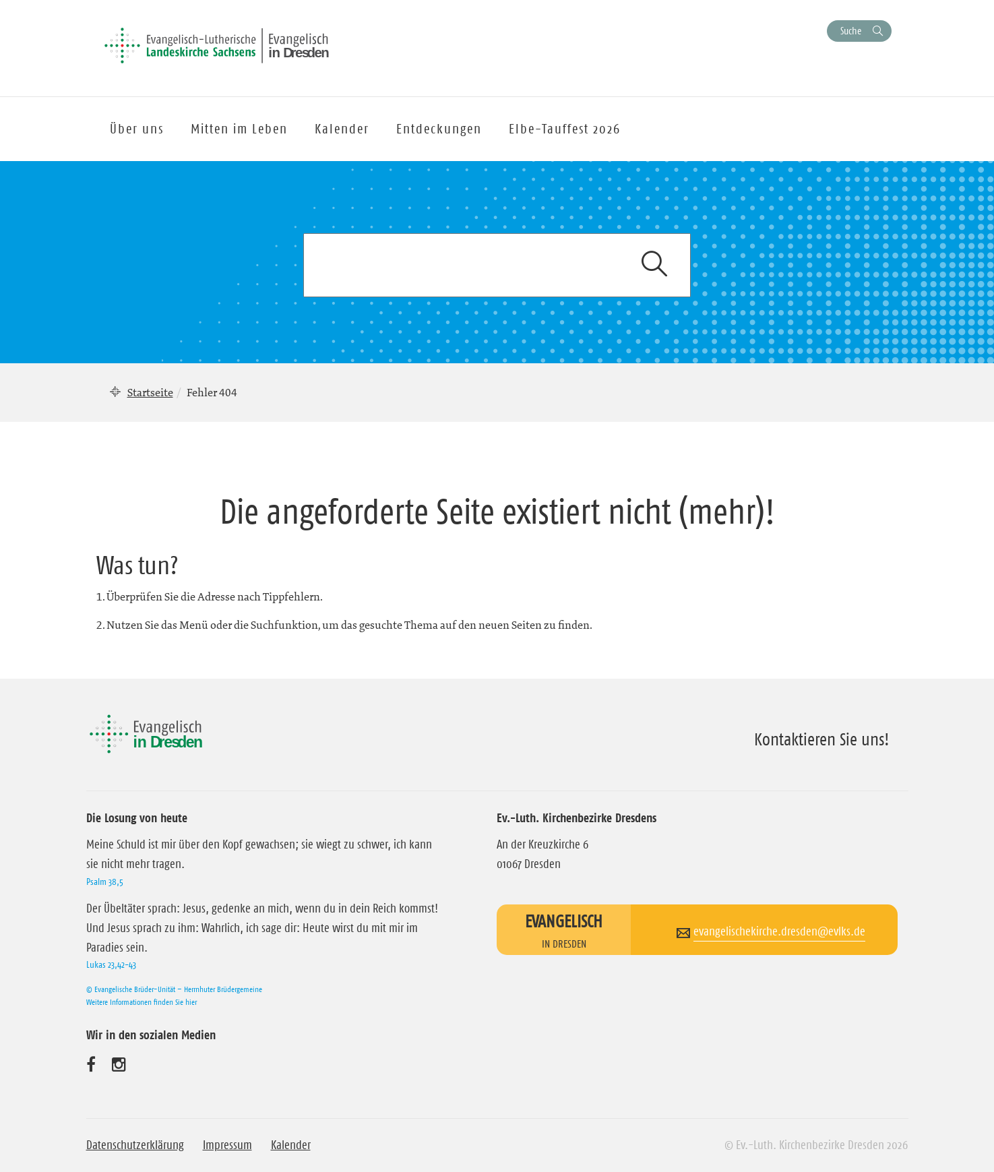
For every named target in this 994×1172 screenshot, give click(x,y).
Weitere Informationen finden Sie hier (141, 1002)
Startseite (150, 392)
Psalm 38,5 (104, 881)
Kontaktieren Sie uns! (822, 739)
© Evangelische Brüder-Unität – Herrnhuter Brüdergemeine (174, 989)
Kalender (291, 1145)
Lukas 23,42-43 (111, 964)
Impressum (227, 1145)
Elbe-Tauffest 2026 (565, 129)
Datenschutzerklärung (135, 1145)
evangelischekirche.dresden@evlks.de (779, 931)
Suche (850, 30)
